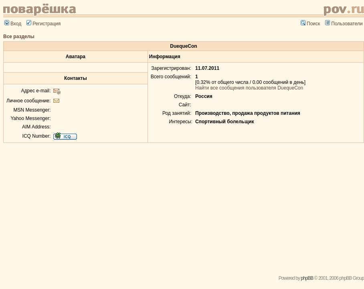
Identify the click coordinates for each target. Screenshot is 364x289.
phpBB (307, 278)
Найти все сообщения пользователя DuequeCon (249, 88)
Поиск (310, 23)
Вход (12, 23)
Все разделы (18, 36)
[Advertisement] (184, 206)
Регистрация (43, 23)
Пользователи (343, 23)
